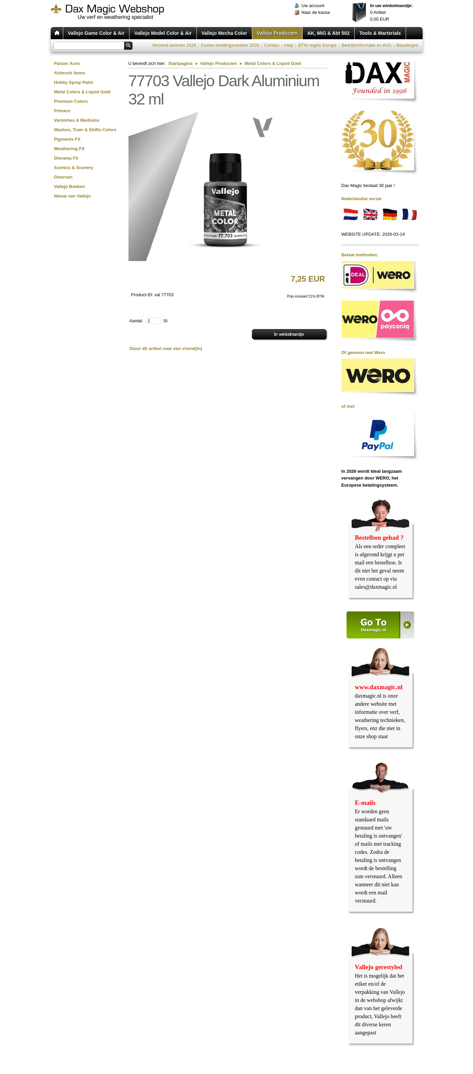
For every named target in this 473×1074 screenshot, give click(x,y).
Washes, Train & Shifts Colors (85, 129)
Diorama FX (66, 158)
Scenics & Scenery (73, 167)
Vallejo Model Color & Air (162, 33)
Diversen (63, 177)
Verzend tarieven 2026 (174, 45)
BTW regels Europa (317, 45)
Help (288, 45)
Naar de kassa (316, 12)
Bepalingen (407, 45)
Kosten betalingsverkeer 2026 (230, 45)
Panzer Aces (67, 63)
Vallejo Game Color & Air (96, 33)
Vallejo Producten (277, 33)
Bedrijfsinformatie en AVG (366, 45)
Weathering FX (69, 148)
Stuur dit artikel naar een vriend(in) (165, 348)
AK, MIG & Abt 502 (328, 33)
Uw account (313, 5)
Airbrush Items (69, 72)
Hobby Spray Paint (73, 82)
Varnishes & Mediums (76, 120)
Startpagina (180, 63)
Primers (62, 110)
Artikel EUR (391, 12)
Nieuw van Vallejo (72, 196)
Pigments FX (67, 139)
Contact (271, 45)
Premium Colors (71, 101)
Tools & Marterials (380, 33)
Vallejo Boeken (69, 186)
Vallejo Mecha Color (224, 33)
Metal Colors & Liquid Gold (82, 91)
